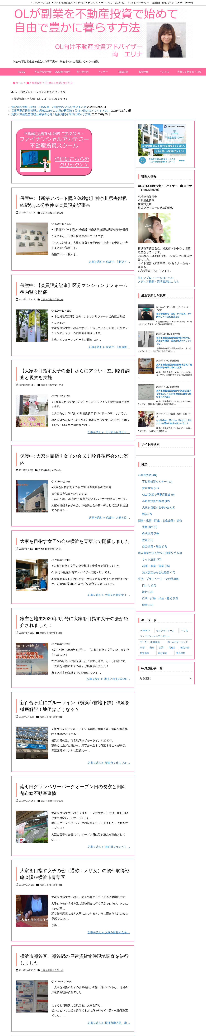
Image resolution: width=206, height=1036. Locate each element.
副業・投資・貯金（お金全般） (160, 520)
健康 (147, 604)
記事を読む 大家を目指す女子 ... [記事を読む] (109, 594)
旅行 (147, 591)
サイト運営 (151, 559)
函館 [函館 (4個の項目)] (152, 647)
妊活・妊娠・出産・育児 (160, 598)
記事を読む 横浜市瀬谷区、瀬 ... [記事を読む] (109, 1022)
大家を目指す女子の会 (52, 212)
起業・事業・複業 (156, 565)
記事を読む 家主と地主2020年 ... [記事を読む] (108, 678)
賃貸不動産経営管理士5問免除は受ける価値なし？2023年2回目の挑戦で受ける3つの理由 (173, 393)
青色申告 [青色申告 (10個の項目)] (180, 653)
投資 (147, 540)
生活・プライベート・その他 (158, 578)
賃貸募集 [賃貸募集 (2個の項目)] (144, 653)
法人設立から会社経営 (158, 572)
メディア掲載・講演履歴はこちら (158, 281)
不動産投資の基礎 (156, 501)
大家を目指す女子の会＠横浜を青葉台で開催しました (75, 541)
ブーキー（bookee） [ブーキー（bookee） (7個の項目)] (150, 642)
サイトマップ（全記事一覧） (113, 3)
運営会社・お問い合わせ (162, 3)
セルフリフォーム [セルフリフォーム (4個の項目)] (165, 630)
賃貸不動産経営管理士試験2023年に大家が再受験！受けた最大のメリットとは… (60, 110)
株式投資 (150, 533)
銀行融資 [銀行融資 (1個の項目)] (162, 653)
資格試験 (149, 527)
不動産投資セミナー (157, 481)
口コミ (149, 585)
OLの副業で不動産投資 (158, 494)
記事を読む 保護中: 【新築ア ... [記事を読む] (109, 261)
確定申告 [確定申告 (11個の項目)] (184, 647)
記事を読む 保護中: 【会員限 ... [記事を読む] (109, 347)
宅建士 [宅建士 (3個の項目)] (172, 647)
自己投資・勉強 (154, 546)
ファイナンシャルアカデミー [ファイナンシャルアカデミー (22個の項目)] (154, 636)
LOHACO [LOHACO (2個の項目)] (145, 630)
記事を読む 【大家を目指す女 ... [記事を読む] (109, 432)
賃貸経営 (150, 488)
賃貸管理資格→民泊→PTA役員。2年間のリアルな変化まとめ (48, 106)
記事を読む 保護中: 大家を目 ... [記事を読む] (109, 517)
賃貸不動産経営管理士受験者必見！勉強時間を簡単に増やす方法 (51, 114)
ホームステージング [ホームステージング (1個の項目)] (178, 642)
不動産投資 (36, 82)
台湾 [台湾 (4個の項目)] (161, 647)
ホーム (19, 82)
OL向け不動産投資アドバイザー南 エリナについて (76, 3)
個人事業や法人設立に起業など (160, 552)
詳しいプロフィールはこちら (155, 277)
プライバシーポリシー (139, 3)
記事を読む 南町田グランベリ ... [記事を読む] (109, 846)
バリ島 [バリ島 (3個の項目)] (184, 630)
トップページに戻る (42, 3)
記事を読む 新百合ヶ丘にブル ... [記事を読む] (109, 762)
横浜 (147, 514)
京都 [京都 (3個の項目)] (142, 647)
